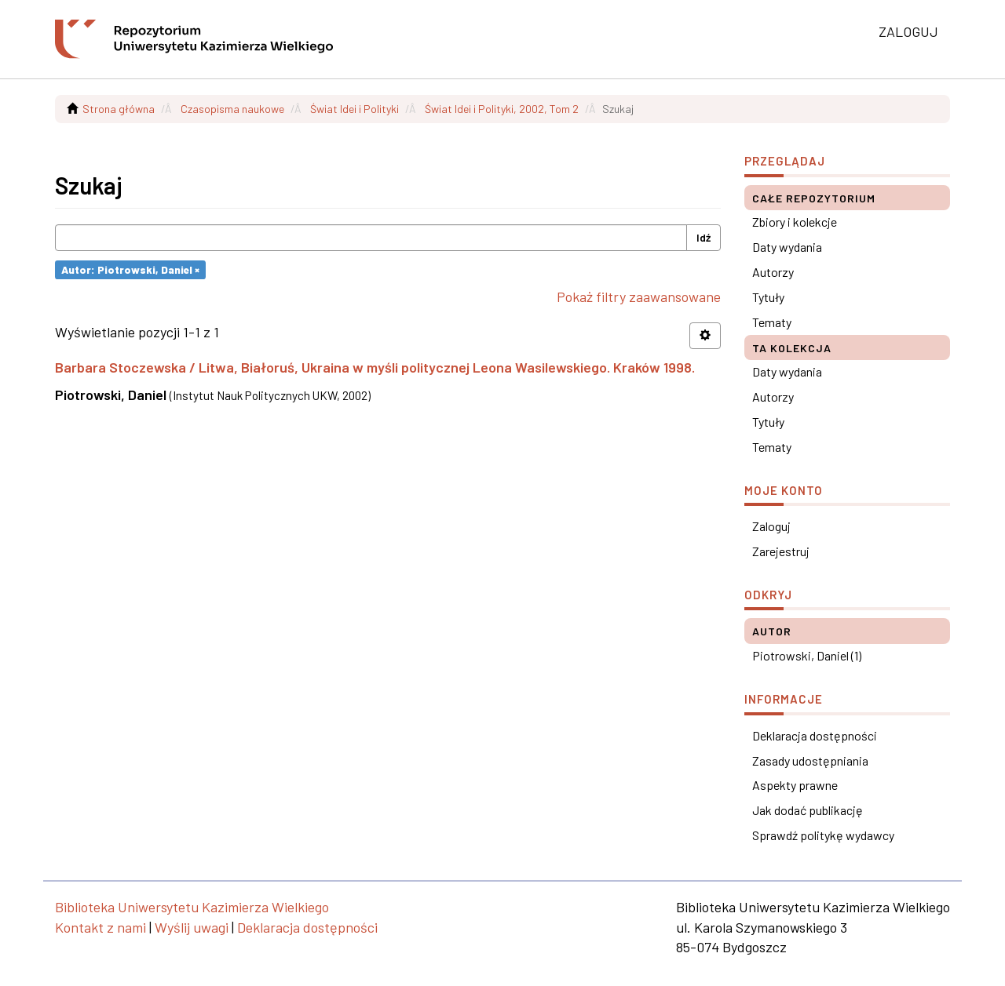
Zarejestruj (780, 551)
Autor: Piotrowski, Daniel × (130, 269)
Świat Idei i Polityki (354, 108)
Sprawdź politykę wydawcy (823, 835)
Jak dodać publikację (807, 809)
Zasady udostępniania (810, 760)
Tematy (771, 322)
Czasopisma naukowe (232, 108)
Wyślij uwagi (191, 927)
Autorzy (773, 271)
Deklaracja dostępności (814, 735)
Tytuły (768, 296)
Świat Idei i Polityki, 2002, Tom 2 (502, 108)
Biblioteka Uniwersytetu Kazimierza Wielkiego (192, 906)
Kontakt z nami (100, 927)
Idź (703, 237)
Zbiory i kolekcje (794, 221)
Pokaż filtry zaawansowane (639, 296)
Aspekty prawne (795, 784)
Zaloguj (771, 525)
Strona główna (118, 108)
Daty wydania (787, 246)
